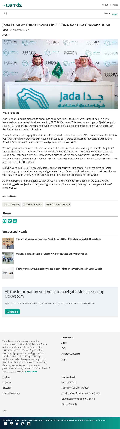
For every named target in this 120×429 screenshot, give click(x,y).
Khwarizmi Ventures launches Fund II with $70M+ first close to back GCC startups (58, 239)
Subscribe (12, 311)
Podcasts (6, 382)
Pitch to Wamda (69, 404)
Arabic (5, 34)
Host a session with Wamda (75, 387)
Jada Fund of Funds (32, 204)
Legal (64, 359)
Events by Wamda (11, 393)
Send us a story (69, 382)
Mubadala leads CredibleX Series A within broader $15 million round (51, 253)
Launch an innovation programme (78, 398)
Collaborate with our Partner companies (81, 393)
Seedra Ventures (12, 204)
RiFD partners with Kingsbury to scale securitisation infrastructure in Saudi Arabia (59, 268)
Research (6, 387)
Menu (107, 13)
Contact (114, 4)
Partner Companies (71, 353)
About (105, 4)
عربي (115, 13)
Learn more (31, 371)
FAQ (64, 348)
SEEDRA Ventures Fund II (58, 204)
